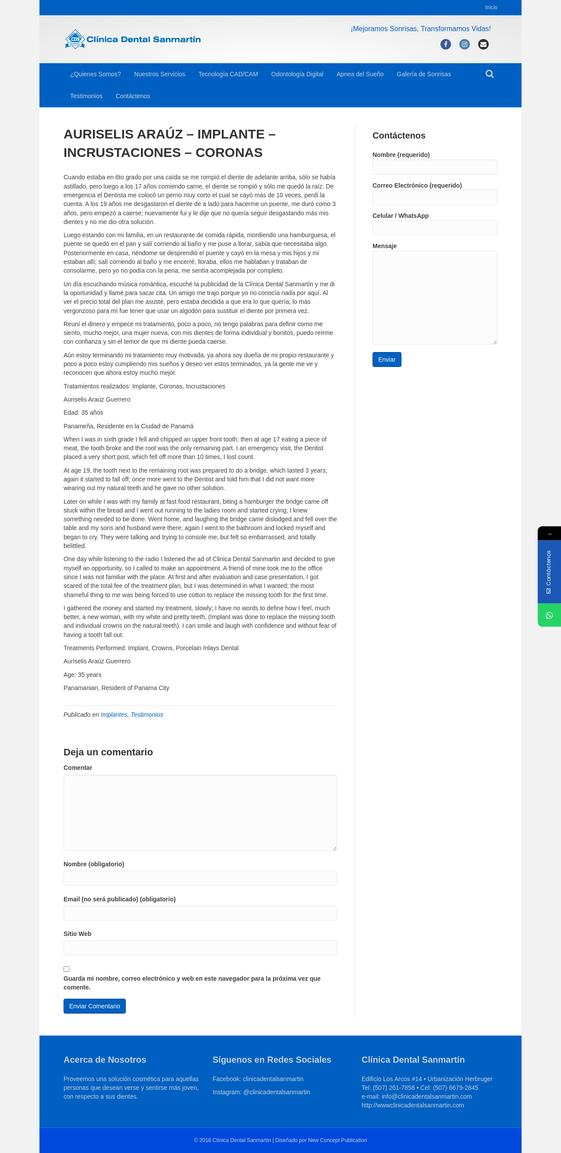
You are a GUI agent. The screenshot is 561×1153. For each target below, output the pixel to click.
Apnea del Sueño (360, 74)
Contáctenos (133, 96)
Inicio (491, 7)
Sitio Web (78, 933)
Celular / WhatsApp (435, 223)
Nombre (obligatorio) (94, 864)
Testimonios (86, 96)
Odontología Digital (297, 74)
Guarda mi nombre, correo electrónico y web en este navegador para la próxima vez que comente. (192, 983)
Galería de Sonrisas (424, 74)
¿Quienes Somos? (95, 74)
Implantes (114, 714)
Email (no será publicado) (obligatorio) (120, 899)
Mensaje (435, 293)
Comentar (78, 767)
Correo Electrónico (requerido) (435, 193)
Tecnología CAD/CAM (228, 74)
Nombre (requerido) (435, 162)
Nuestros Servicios (159, 74)
